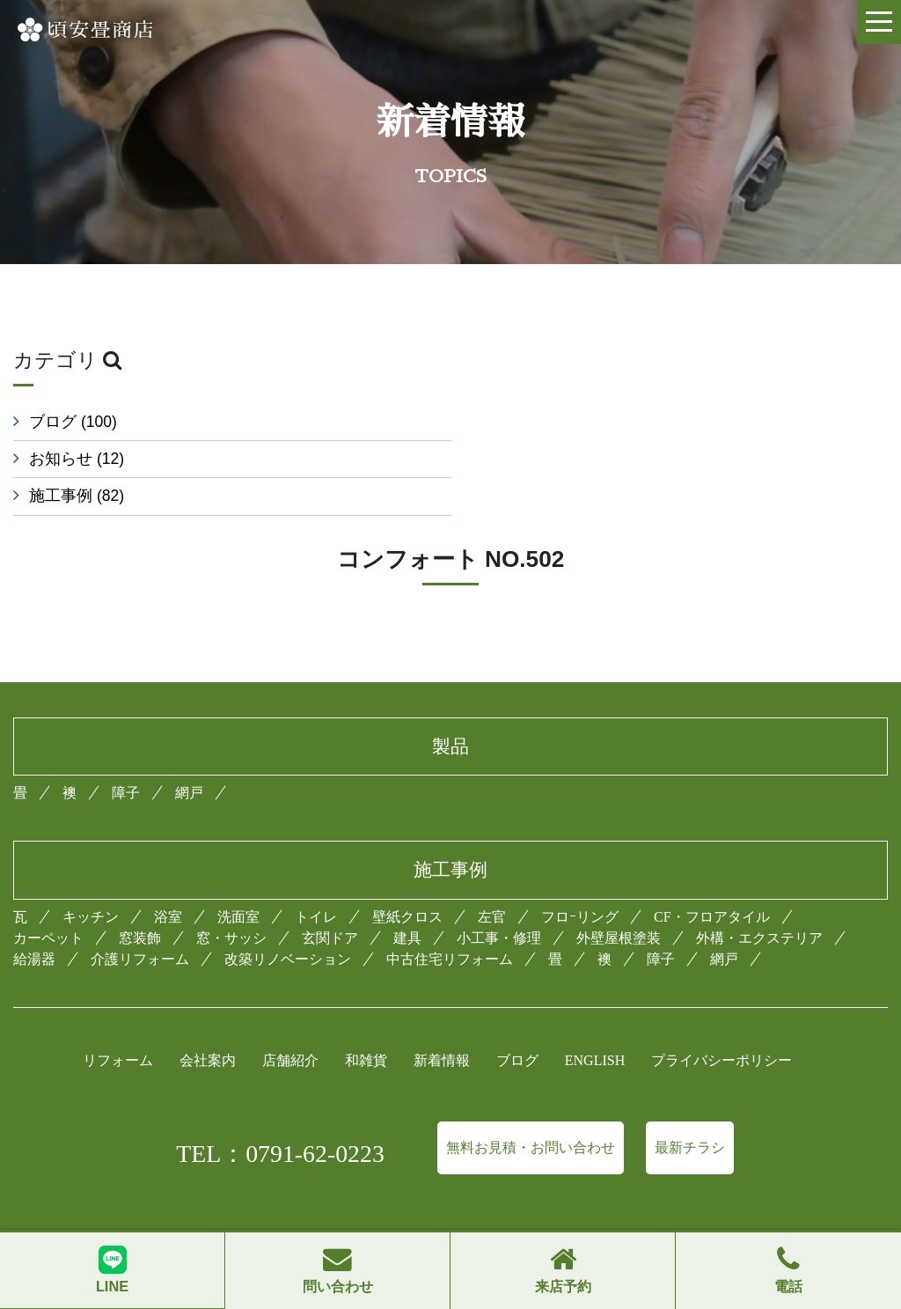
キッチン (90, 879)
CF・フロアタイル (712, 879)
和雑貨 (366, 1023)
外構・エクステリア (759, 901)
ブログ (73, 421)
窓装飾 (140, 901)
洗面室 (238, 879)
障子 (126, 755)
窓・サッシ (231, 901)
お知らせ (531, 421)
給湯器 (34, 922)
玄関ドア (330, 901)
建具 (407, 901)
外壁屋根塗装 (618, 901)
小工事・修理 (499, 901)
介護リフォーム (140, 922)
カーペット (48, 901)
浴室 (168, 879)
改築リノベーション (287, 922)
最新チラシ (690, 1110)
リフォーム (118, 1023)
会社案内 (207, 1023)
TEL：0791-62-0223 (280, 1116)
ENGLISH (595, 1023)
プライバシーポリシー (721, 1023)
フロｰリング (580, 879)
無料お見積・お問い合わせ (530, 1110)
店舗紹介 (290, 1023)
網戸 (189, 755)
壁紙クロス (407, 879)
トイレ (316, 879)
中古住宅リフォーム (449, 922)
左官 (492, 879)
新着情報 (442, 1023)
